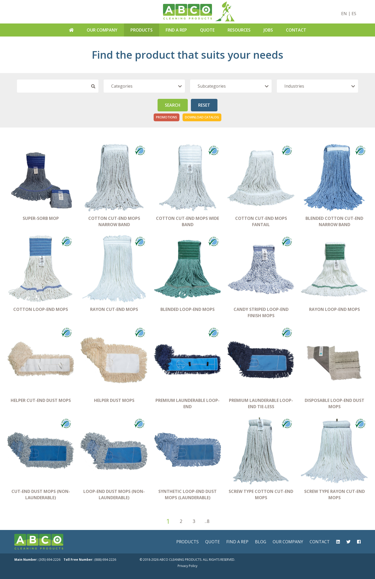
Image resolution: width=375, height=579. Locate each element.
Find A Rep (176, 30)
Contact (296, 30)
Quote (207, 30)
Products (141, 30)
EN (344, 13)
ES (354, 13)
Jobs (268, 30)
